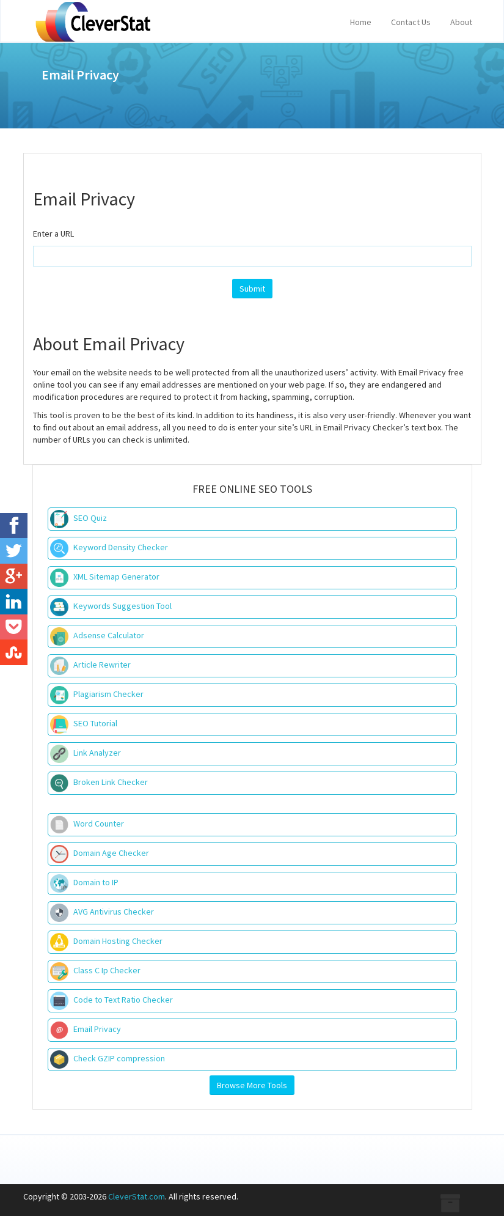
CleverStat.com (136, 1196)
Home (360, 22)
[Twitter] (13, 551)
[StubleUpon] (13, 652)
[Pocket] (13, 627)
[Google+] (13, 576)
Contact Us (411, 22)
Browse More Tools (252, 1085)
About (461, 22)
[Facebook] (13, 526)
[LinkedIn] (13, 601)
